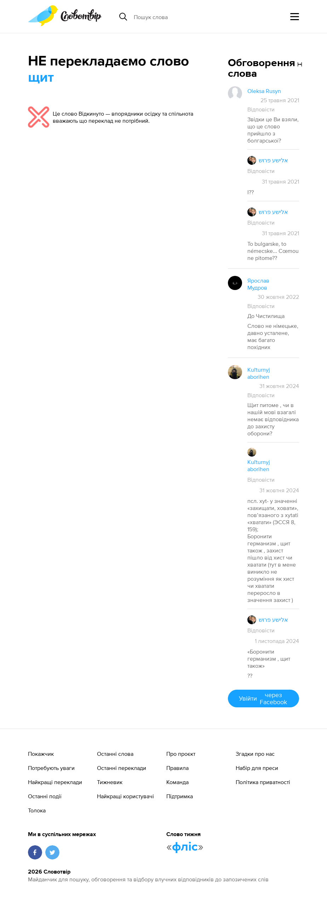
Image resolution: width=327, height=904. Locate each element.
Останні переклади (121, 768)
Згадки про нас (255, 754)
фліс (185, 847)
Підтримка (179, 796)
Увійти (263, 698)
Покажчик (41, 754)
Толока (37, 810)
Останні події (45, 796)
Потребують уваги (51, 768)
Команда (177, 782)
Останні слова (115, 754)
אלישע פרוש (273, 160)
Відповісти (261, 109)
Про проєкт (180, 754)
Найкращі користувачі (125, 796)
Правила (177, 768)
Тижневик (109, 782)
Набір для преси (257, 768)
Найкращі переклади (55, 782)
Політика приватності (263, 782)
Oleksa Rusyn (264, 91)
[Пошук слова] (188, 16)
